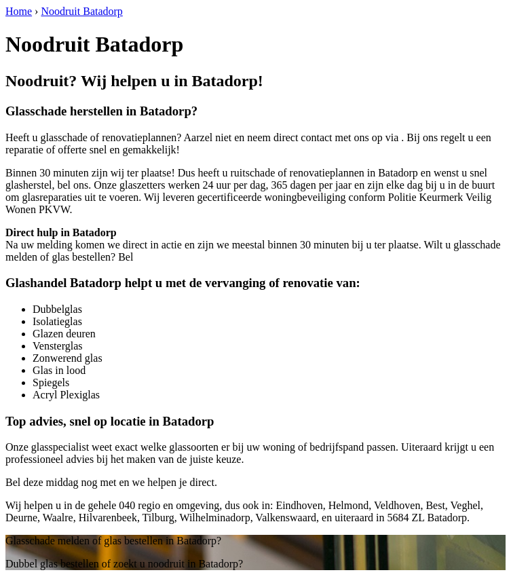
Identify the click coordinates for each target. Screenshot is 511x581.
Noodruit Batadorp (81, 11)
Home (18, 11)
